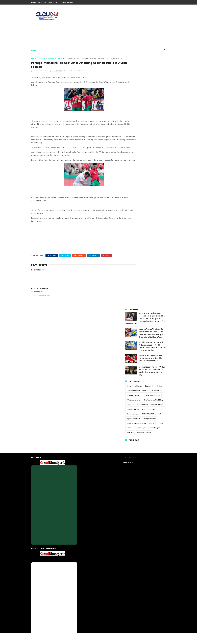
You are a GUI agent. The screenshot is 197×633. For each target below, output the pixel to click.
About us (82, 572)
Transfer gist (141, 184)
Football (42, 58)
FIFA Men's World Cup (135, 152)
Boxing (159, 143)
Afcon (129, 143)
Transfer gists (155, 184)
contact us (106, 572)
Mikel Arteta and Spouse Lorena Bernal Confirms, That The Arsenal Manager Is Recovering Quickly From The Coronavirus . (145, 75)
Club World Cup (156, 147)
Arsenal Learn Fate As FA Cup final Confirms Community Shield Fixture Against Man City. (152, 127)
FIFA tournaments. (134, 157)
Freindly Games (133, 166)
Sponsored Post (68, 2)
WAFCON (130, 189)
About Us (42, 2)
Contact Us (53, 2)
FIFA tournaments (153, 152)
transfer (130, 184)
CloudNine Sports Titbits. (136, 147)
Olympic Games (149, 175)
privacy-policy (93, 572)
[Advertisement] (120, 26)
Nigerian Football (133, 175)
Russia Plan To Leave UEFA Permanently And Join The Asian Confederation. (150, 115)
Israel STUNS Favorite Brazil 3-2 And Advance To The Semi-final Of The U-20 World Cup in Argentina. (152, 103)
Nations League (54, 58)
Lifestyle (152, 166)
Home (33, 2)
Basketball (149, 143)
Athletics (138, 143)
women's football (144, 189)
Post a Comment (42, 305)
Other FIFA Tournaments (136, 180)
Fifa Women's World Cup (153, 157)
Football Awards (157, 161)
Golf (143, 166)
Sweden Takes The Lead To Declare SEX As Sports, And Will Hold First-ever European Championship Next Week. (152, 90)
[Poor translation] (9, 596)
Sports (151, 180)
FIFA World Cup (132, 161)
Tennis (160, 180)
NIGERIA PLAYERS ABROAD (151, 171)
